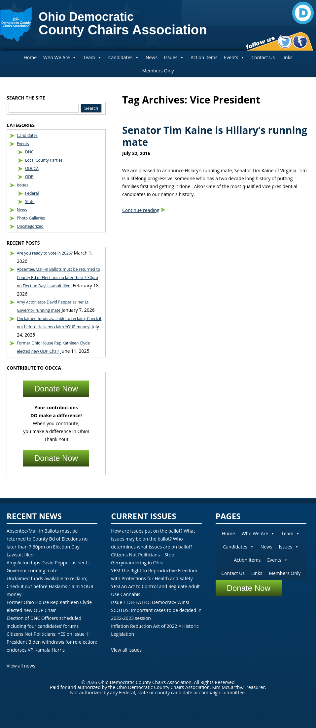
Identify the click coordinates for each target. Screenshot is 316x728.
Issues (174, 57)
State (30, 201)
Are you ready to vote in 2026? (45, 253)
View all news (21, 666)
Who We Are (59, 57)
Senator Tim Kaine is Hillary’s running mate (214, 136)
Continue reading (140, 210)
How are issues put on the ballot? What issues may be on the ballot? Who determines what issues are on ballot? (153, 539)
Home (30, 57)
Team (92, 57)
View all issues (126, 650)
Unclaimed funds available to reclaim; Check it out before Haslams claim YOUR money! (50, 586)
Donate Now (56, 388)
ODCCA (32, 168)
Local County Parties (44, 160)
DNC (29, 152)
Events (234, 57)
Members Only (158, 70)
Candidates (123, 57)
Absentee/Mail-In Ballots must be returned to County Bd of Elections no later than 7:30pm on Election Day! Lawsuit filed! (58, 277)
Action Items (204, 57)
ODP (29, 177)
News (152, 57)
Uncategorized (30, 226)
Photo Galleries (31, 218)
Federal (32, 193)
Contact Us (263, 57)
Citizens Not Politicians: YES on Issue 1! (48, 634)
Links (286, 57)
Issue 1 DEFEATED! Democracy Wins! (150, 602)
